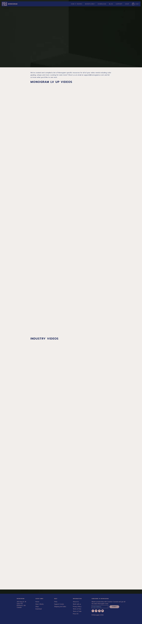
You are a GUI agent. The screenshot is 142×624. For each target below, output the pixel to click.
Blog (111, 4)
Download (102, 4)
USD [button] (137, 4)
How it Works (76, 4)
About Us (76, 602)
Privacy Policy (77, 607)
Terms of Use (77, 609)
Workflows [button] (89, 4)
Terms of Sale (77, 611)
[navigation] (71, 4)
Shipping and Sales (60, 607)
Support (119, 4)
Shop (127, 4)
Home (37, 602)
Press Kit (75, 614)
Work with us (77, 604)
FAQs (55, 602)
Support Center (59, 604)
